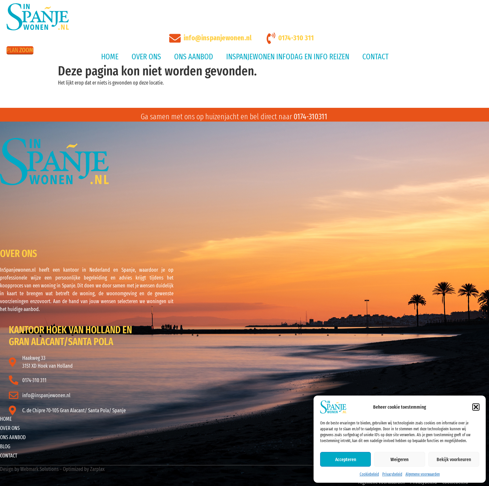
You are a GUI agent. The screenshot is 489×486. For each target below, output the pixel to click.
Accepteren (345, 459)
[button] (476, 407)
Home (109, 56)
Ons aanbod (193, 56)
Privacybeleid (392, 474)
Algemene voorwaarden (423, 474)
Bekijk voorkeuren (454, 459)
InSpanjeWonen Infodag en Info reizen (287, 56)
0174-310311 (310, 116)
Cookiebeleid (369, 474)
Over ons (146, 56)
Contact (375, 56)
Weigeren (399, 459)
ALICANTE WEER (103, 210)
